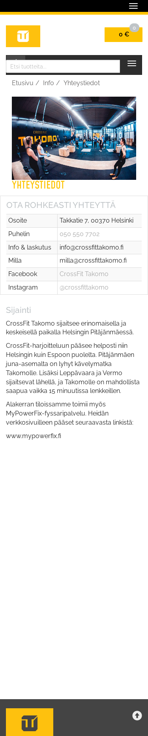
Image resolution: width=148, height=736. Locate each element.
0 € (129, 32)
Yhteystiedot (82, 83)
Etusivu (23, 83)
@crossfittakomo (84, 287)
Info (48, 83)
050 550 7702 (79, 234)
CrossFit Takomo (84, 274)
